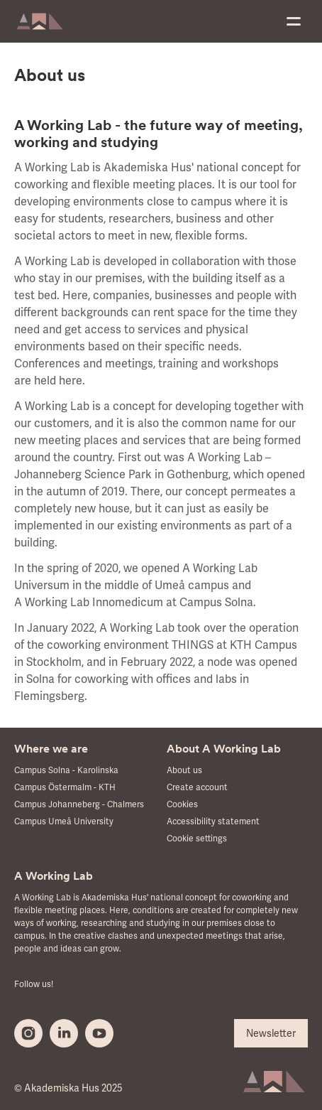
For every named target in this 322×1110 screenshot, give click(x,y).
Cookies (182, 804)
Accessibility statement (213, 822)
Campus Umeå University (63, 822)
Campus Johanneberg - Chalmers (79, 804)
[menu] (293, 21)
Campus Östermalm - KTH (65, 787)
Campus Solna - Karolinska (66, 770)
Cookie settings (197, 839)
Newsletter (271, 1033)
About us (184, 770)
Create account (197, 787)
